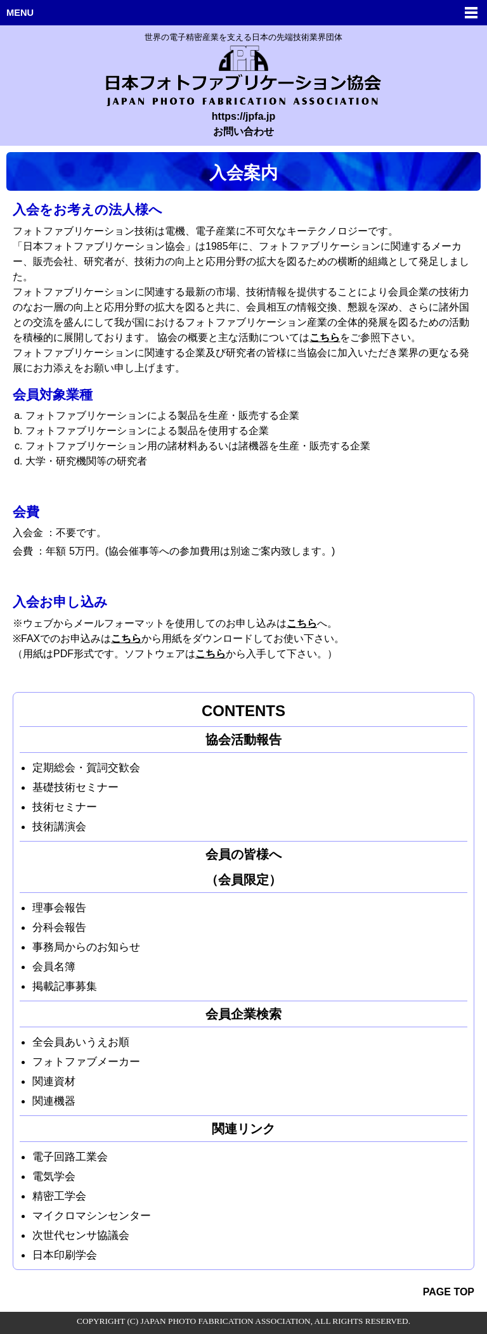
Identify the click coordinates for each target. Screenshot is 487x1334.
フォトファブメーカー (86, 1061)
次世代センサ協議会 (80, 1235)
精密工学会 (59, 1196)
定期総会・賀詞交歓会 (86, 767)
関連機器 (53, 1100)
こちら (324, 337)
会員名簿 (53, 966)
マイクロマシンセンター (91, 1215)
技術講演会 (59, 826)
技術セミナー (64, 806)
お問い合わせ (243, 131)
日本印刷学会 (64, 1254)
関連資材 (53, 1081)
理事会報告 (59, 907)
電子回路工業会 (70, 1156)
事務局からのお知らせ (86, 946)
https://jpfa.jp (243, 116)
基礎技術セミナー (75, 787)
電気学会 (53, 1176)
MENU (20, 13)
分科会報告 (59, 927)
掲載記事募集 (64, 986)
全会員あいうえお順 (80, 1042)
